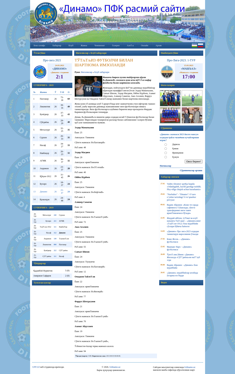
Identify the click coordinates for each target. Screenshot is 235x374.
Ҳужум (175, 157)
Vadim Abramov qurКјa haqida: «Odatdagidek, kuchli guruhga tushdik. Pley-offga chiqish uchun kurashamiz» (184, 187)
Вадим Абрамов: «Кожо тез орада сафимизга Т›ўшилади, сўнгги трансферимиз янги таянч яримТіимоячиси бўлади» (182, 209)
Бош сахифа (39, 45)
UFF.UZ (36, 367)
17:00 (188, 76)
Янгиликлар (86, 72)
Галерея (115, 45)
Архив (159, 45)
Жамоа (84, 45)
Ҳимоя (175, 148)
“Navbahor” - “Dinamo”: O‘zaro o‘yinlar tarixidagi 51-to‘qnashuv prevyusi (181, 197)
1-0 (55, 239)
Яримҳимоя (177, 152)
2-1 (55, 221)
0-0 (55, 245)
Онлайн (144, 45)
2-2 (55, 250)
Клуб (71, 45)
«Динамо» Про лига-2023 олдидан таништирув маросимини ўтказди (183, 232)
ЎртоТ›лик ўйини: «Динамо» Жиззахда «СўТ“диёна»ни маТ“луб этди (183, 257)
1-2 (55, 233)
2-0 (55, 215)
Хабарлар (56, 45)
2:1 (59, 76)
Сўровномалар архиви (191, 170)
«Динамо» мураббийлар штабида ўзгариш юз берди (182, 274)
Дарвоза (176, 144)
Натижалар (165, 166)
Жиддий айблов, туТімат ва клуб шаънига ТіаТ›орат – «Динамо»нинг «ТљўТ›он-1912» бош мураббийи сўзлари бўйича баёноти (184, 222)
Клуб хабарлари (101, 72)
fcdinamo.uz (114, 367)
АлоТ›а (130, 45)
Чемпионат (99, 45)
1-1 (55, 227)
